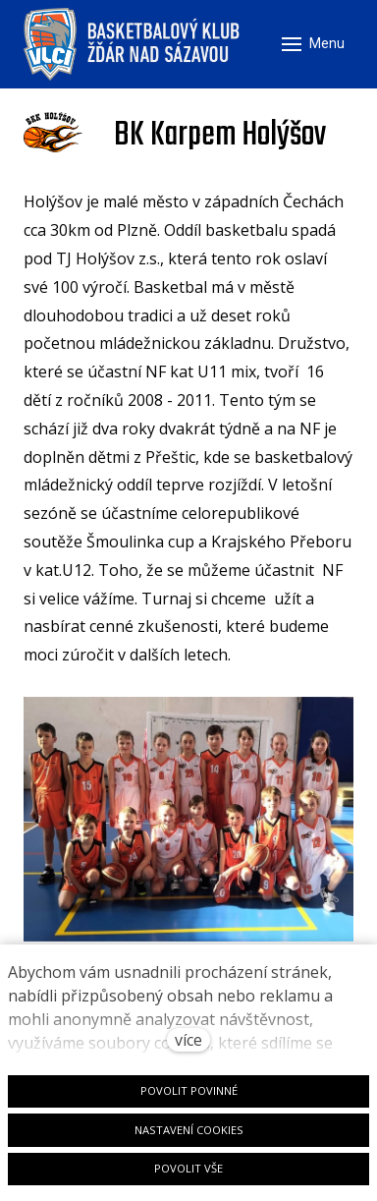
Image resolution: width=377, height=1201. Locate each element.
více (188, 1040)
